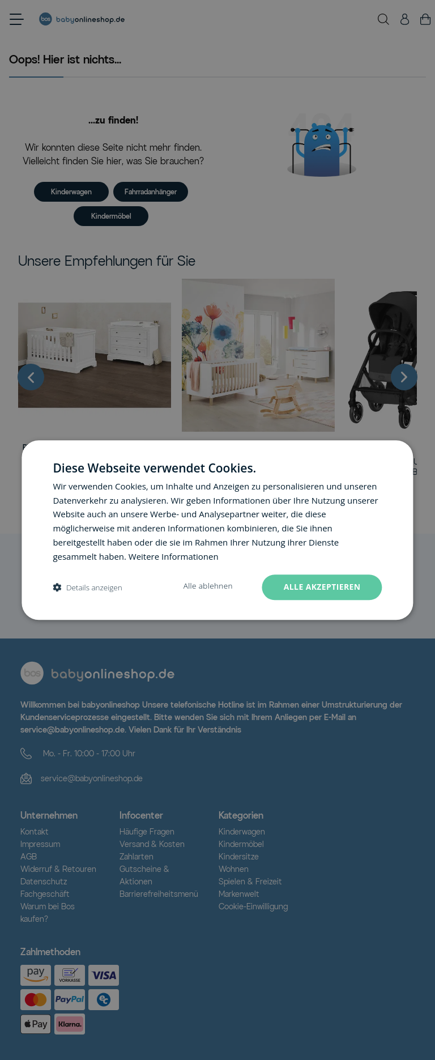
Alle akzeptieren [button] (321, 587)
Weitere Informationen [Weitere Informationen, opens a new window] (174, 556)
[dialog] (217, 530)
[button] (87, 587)
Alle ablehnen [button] (207, 586)
